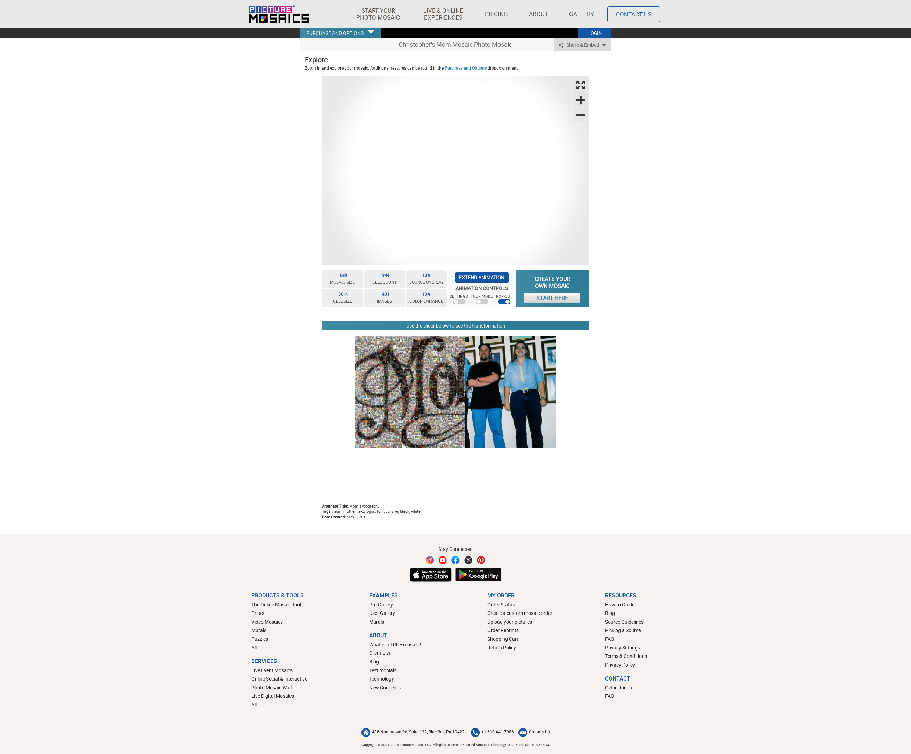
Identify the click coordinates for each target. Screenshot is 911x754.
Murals (258, 630)
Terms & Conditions (626, 656)
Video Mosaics (267, 621)
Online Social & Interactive (279, 678)
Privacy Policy (620, 664)
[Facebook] (455, 560)
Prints (257, 613)
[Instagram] (430, 560)
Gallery (581, 14)
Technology (381, 678)
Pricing (496, 14)
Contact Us (534, 731)
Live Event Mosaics (272, 670)
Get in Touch (618, 687)
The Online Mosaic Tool (276, 604)
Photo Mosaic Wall (271, 687)
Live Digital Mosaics (272, 695)
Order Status (501, 604)
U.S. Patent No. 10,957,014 (529, 744)
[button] (378, 14)
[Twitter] (468, 560)
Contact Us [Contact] (633, 14)
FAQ (609, 638)
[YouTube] (443, 560)
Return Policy (501, 647)
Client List (379, 652)
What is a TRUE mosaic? (395, 644)
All (254, 647)
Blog (374, 661)
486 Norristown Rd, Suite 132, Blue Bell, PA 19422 (413, 731)
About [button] (540, 14)
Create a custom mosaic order (519, 613)
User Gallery (382, 613)
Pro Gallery (381, 604)
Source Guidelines (624, 621)
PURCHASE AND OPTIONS (335, 33)
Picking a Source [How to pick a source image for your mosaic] (623, 630)
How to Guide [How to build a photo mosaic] (619, 604)
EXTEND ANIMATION (481, 277)
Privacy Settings (622, 647)
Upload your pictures (509, 621)
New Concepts (385, 687)
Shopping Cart (502, 638)
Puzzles (259, 638)
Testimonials (382, 670)
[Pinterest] (481, 560)
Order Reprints (503, 630)
